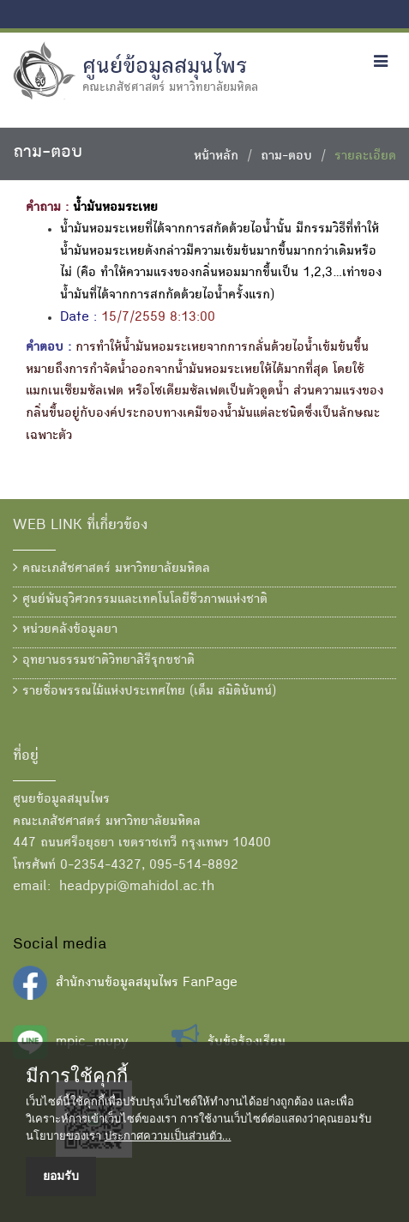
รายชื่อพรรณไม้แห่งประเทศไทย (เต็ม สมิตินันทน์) (144, 691)
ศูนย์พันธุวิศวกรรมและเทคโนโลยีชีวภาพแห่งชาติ (140, 599)
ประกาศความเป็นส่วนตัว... (168, 1135)
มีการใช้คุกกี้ (77, 1076)
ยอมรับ (61, 1176)
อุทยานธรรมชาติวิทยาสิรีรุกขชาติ (104, 660)
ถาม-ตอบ (286, 157)
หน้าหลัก (216, 157)
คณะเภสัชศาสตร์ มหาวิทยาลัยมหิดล (111, 568)
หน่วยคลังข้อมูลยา (65, 629)
